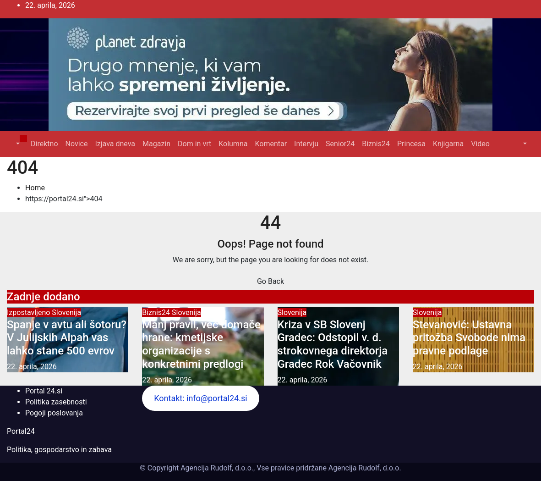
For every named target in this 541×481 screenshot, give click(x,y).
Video (480, 143)
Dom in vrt (194, 143)
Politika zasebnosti (56, 402)
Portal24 (21, 431)
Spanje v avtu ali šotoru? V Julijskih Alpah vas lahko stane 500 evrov (66, 338)
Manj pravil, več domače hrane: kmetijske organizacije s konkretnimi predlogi (201, 344)
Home (35, 187)
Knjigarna (448, 143)
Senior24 (340, 143)
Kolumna (233, 143)
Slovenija (66, 312)
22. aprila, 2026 (32, 366)
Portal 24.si (43, 391)
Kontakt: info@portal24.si (200, 398)
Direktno (44, 143)
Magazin (156, 143)
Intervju (306, 143)
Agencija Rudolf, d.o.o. (364, 468)
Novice (77, 143)
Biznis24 (376, 143)
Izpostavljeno (29, 312)
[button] (17, 143)
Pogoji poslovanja (54, 413)
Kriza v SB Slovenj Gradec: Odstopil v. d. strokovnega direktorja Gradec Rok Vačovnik (333, 344)
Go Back (270, 281)
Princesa (411, 143)
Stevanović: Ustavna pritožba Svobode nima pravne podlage (469, 338)
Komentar (271, 143)
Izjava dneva (115, 143)
